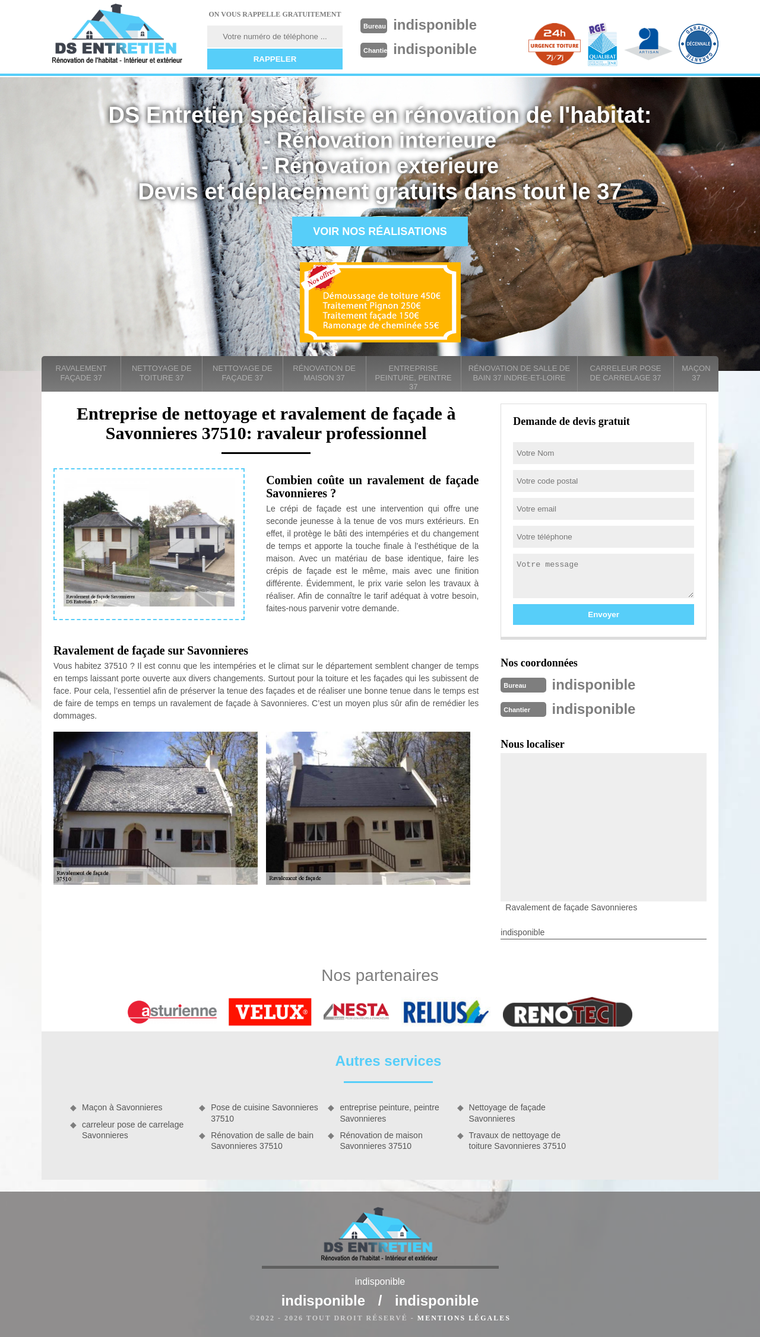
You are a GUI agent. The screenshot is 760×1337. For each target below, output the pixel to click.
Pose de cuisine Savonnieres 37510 (264, 1111)
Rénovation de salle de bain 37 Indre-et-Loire (519, 373)
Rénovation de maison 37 (324, 373)
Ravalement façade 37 (81, 373)
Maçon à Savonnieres (122, 1106)
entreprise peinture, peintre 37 (413, 377)
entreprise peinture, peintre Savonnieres (389, 1111)
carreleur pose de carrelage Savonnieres (132, 1129)
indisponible (440, 24)
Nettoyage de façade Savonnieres (507, 1111)
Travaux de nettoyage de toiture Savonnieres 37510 (517, 1139)
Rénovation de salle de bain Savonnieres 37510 (262, 1139)
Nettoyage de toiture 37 (162, 373)
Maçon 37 (696, 373)
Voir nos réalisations (380, 231)
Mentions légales (464, 1317)
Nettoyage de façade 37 (243, 373)
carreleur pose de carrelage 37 (625, 373)
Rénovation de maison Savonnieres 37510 (381, 1139)
